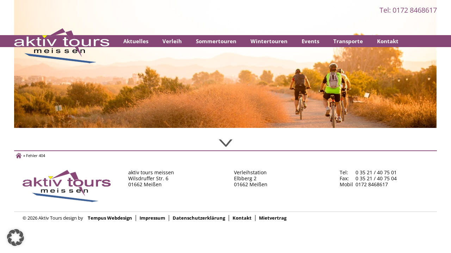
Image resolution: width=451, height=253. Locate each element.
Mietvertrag (272, 218)
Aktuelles (135, 41)
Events (310, 41)
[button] (15, 237)
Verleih (172, 41)
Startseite (61, 45)
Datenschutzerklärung (199, 218)
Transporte (348, 41)
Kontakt (388, 41)
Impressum (152, 218)
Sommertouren (216, 41)
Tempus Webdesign (110, 218)
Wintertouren (269, 41)
